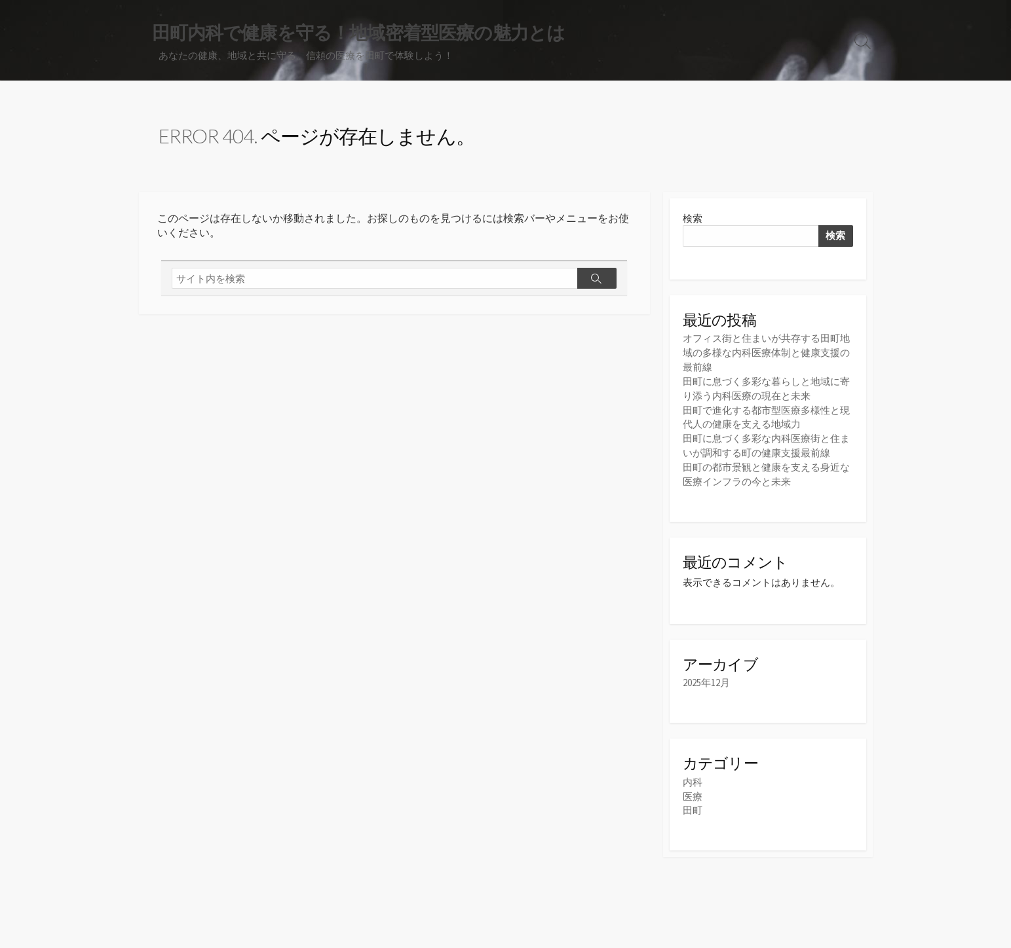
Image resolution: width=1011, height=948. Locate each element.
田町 (692, 803)
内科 (692, 775)
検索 (692, 218)
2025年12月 (706, 677)
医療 (692, 789)
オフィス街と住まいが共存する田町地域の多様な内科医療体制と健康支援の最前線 (766, 353)
